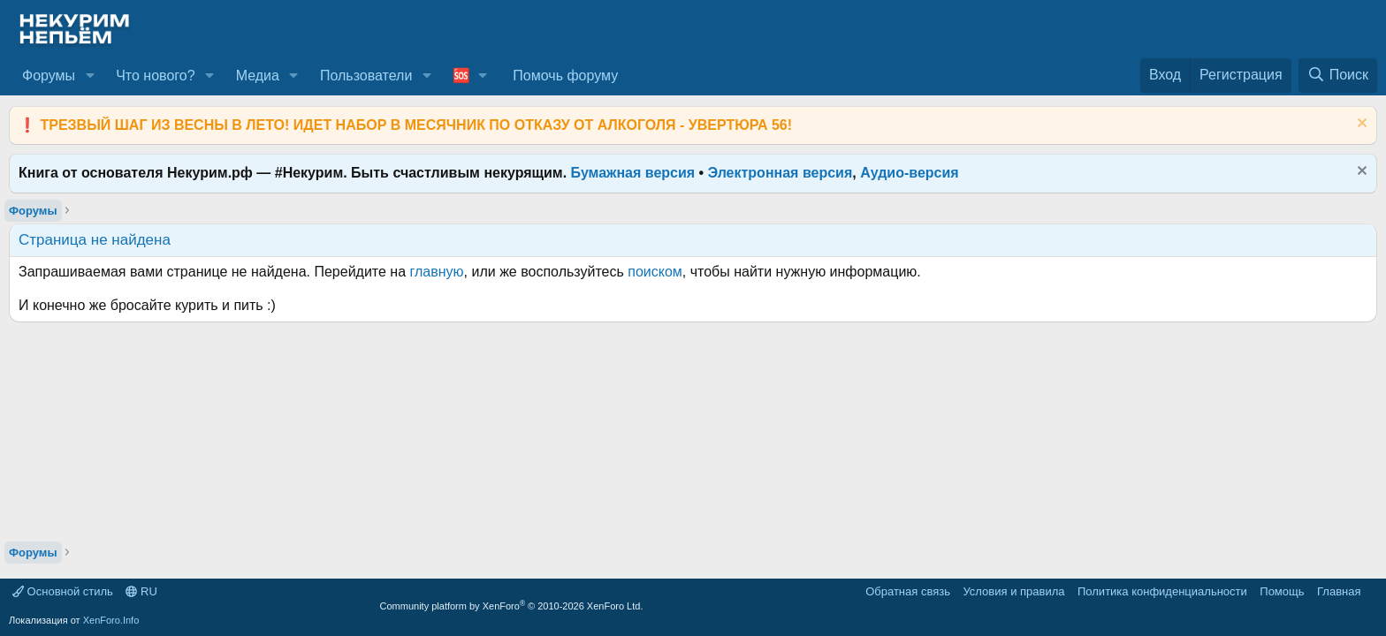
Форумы (48, 75)
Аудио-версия (909, 172)
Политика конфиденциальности (1162, 591)
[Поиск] (1337, 75)
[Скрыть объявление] (1359, 125)
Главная (1338, 591)
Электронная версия (780, 172)
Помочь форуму (565, 75)
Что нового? (155, 75)
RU (141, 591)
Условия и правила (1013, 591)
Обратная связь (907, 591)
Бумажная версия (633, 172)
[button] (90, 76)
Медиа (257, 75)
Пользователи (366, 75)
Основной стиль (62, 591)
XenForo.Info (111, 620)
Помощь (1282, 591)
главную (437, 271)
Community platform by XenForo (512, 606)
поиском (655, 271)
